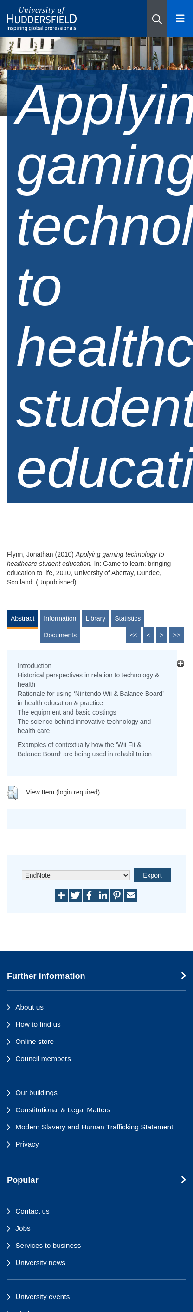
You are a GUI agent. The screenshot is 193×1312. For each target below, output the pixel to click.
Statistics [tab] (128, 618)
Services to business (48, 1245)
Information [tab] (60, 618)
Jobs (23, 1228)
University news (40, 1262)
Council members (43, 1059)
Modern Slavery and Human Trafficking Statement (94, 1127)
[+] (180, 663)
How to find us (38, 1024)
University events (42, 1296)
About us (29, 1007)
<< (133, 635)
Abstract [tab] (22, 618)
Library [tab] (95, 618)
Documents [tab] (60, 635)
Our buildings (36, 1092)
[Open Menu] (180, 18)
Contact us (32, 1211)
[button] (157, 18)
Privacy (27, 1144)
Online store (34, 1041)
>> (176, 635)
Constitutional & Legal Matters (62, 1110)
